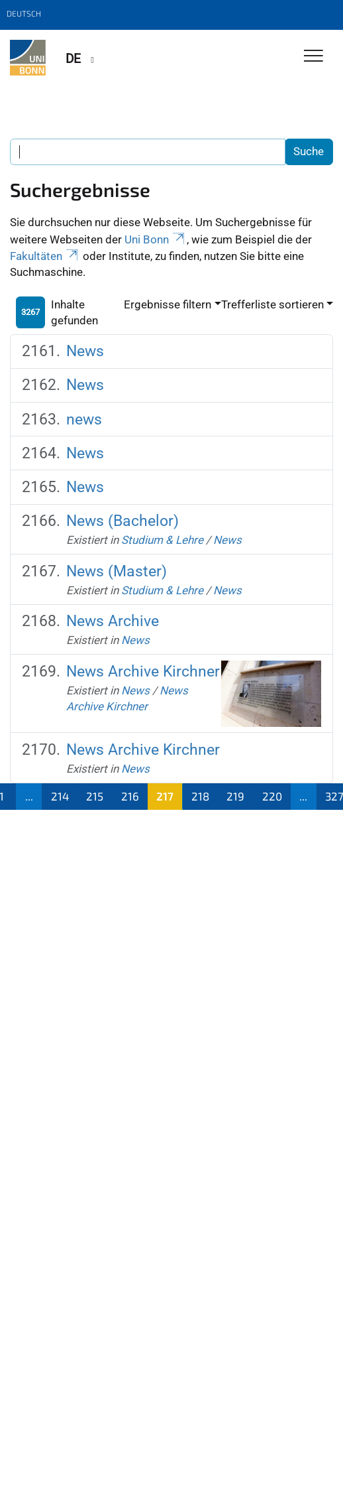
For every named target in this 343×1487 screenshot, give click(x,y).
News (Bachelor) (122, 520)
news (84, 419)
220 (272, 796)
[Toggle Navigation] (313, 56)
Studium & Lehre (162, 540)
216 (130, 796)
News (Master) (116, 571)
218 (200, 796)
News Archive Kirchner (143, 671)
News (85, 351)
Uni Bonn (155, 239)
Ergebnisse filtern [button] (167, 304)
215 (94, 796)
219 (235, 796)
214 (60, 796)
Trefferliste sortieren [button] (272, 304)
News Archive (112, 621)
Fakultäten (45, 256)
